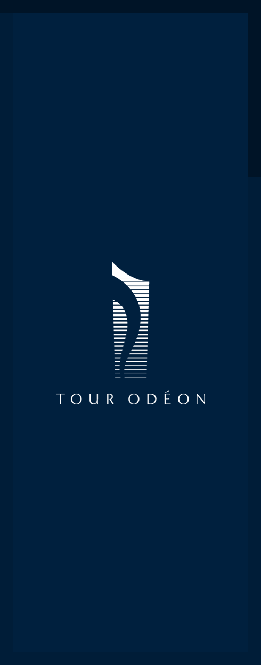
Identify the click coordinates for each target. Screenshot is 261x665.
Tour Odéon (130, 18)
